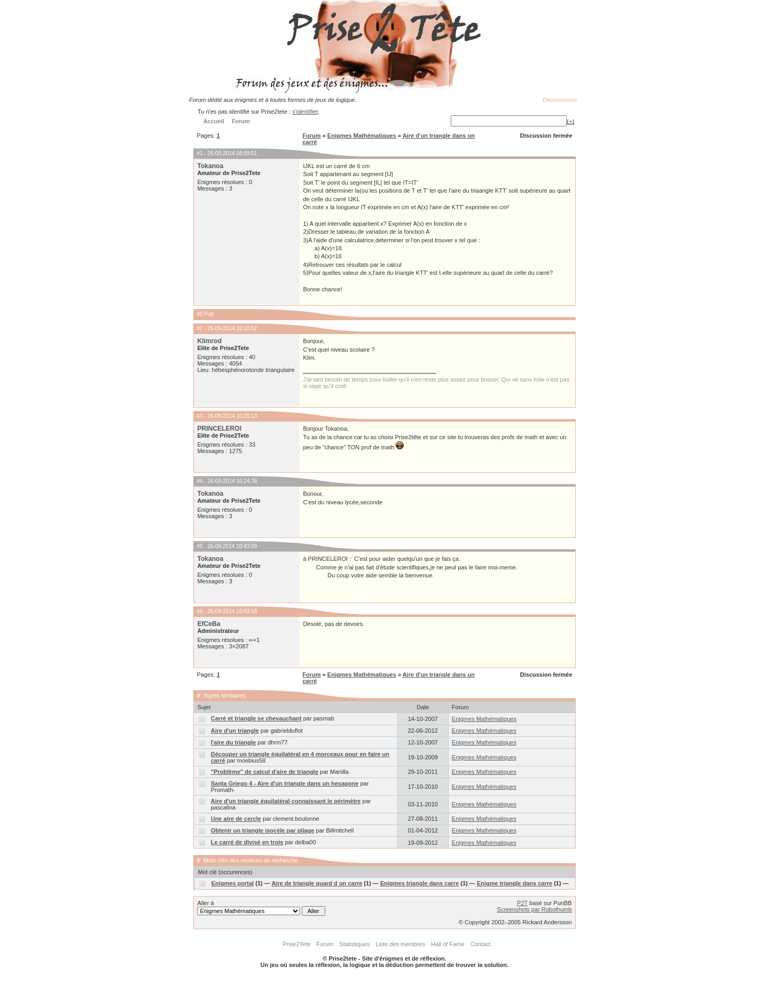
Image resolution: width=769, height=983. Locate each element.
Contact (480, 944)
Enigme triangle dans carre (514, 883)
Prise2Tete (296, 944)
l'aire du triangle (233, 742)
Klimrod (209, 341)
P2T (522, 903)
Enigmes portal (232, 883)
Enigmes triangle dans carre (419, 883)
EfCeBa (208, 624)
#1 (199, 153)
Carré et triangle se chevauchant (256, 718)
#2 (199, 328)
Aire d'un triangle (235, 730)
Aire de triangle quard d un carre (316, 883)
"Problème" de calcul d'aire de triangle (264, 771)
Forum (311, 135)
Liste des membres (400, 944)
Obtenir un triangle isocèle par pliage (263, 830)
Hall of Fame (447, 944)
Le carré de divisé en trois (247, 842)
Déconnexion (560, 100)
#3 (199, 416)
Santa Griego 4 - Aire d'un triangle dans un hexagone (285, 783)
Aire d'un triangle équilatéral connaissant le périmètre (286, 801)
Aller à (261, 908)
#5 (199, 546)
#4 (199, 481)
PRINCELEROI (219, 428)
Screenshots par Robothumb (534, 909)
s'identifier (305, 111)
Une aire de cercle (236, 818)
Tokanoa (210, 166)
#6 (199, 611)
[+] (570, 121)
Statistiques (354, 944)
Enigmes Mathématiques (361, 135)
